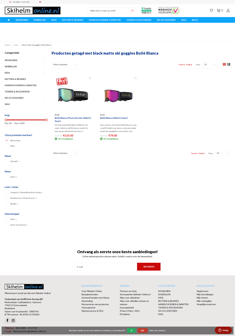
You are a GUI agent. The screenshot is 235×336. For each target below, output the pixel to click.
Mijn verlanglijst (204, 286)
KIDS (53, 20)
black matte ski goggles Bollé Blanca (36, 30)
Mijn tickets (202, 283)
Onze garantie (88, 292)
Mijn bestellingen (205, 279)
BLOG (195, 20)
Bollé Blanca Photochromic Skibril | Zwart (73, 105)
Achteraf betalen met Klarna (95, 283)
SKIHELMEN (21, 20)
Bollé (12, 131)
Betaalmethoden (90, 279)
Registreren (202, 276)
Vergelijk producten (206, 289)
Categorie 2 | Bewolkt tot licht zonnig (26, 177)
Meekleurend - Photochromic (23, 183)
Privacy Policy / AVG (130, 296)
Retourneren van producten (95, 289)
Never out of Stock (19, 210)
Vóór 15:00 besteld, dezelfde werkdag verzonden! (81, 25)
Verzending (87, 286)
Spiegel (14, 189)
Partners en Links (128, 276)
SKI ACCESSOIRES (166, 20)
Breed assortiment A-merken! (20, 25)
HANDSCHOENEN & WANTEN (105, 20)
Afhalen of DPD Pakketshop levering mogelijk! (205, 25)
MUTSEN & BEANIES (72, 20)
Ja (131, 330)
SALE (183, 20)
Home (7, 30)
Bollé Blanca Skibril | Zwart (114, 103)
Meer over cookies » (158, 330)
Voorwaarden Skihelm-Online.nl (135, 279)
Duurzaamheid (127, 292)
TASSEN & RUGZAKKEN (138, 20)
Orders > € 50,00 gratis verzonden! (144, 25)
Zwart (13, 162)
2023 (13, 204)
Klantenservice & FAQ (92, 296)
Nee (142, 330)
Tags (16, 30)
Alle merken (15, 126)
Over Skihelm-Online (92, 276)
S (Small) (15, 146)
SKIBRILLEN (40, 20)
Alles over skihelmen (130, 283)
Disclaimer (125, 299)
